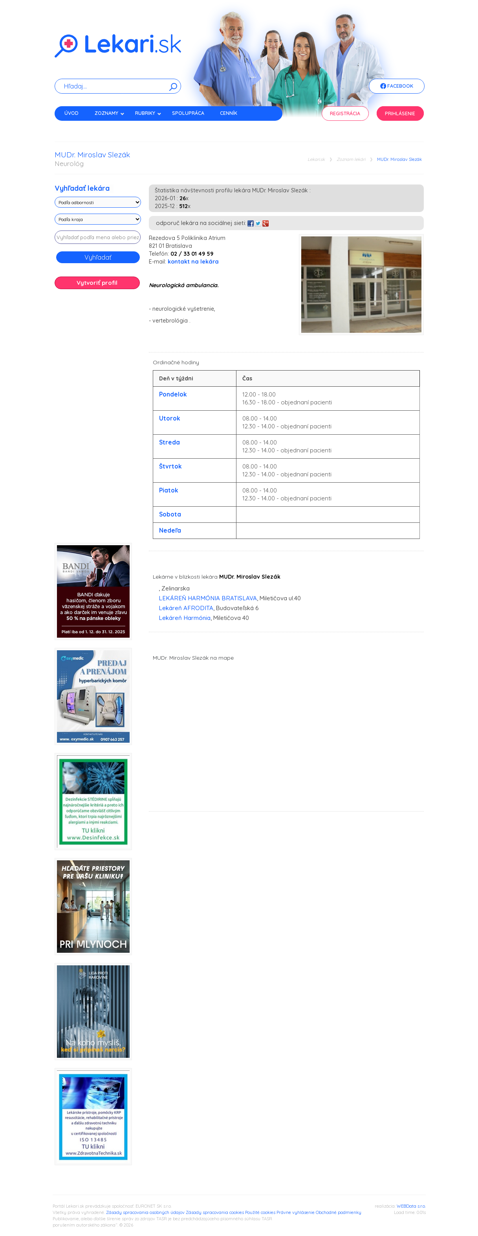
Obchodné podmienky (338, 1212)
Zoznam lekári (351, 159)
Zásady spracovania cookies (215, 1212)
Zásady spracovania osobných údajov (145, 1212)
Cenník (228, 113)
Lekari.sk (316, 159)
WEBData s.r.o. (411, 1206)
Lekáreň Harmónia (185, 618)
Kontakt (75, 127)
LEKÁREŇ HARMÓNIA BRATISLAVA (208, 598)
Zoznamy (110, 113)
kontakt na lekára (193, 261)
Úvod (71, 113)
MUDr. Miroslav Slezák (399, 159)
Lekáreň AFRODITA (186, 608)
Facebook (396, 86)
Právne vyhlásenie (296, 1212)
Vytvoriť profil (97, 282)
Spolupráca (188, 113)
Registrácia (345, 113)
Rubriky (148, 113)
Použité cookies (260, 1212)
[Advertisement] (98, 419)
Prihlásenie (400, 113)
